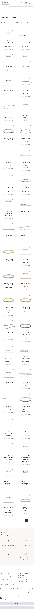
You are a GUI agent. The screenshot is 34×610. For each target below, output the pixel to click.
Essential (5, 598)
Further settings (4, 600)
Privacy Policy (21, 577)
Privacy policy (9, 595)
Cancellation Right (23, 579)
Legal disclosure (21, 595)
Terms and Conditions (23, 573)
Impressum (21, 575)
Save (17, 607)
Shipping (11, 49)
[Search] (31, 8)
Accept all (17, 603)
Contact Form (5, 573)
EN (30, 3)
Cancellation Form (23, 581)
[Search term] (19, 8)
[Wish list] (21, 3)
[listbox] (8, 36)
